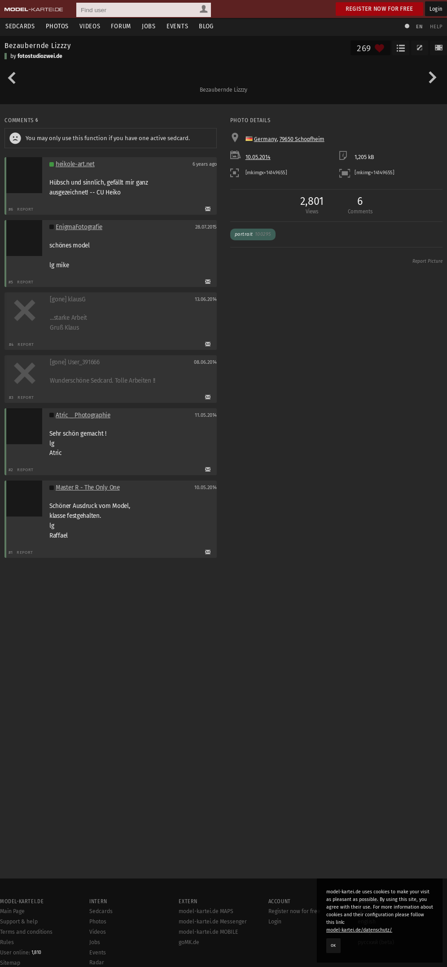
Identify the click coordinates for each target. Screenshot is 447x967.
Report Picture (427, 261)
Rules (7, 942)
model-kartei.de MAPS (206, 911)
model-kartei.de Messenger (213, 921)
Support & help (19, 921)
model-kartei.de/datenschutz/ (359, 930)
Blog (206, 26)
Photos (57, 26)
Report (25, 209)
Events (177, 26)
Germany (265, 139)
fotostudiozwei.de (40, 56)
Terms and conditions (26, 932)
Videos (89, 26)
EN (419, 27)
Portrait (253, 234)
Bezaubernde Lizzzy (37, 45)
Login (436, 8)
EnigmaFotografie (79, 227)
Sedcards (20, 26)
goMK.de (189, 942)
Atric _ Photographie (83, 415)
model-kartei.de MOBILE (208, 932)
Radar (96, 962)
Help (436, 27)
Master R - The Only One (88, 487)
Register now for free (379, 8)
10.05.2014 (258, 157)
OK (333, 945)
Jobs (149, 26)
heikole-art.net (75, 164)
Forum (121, 26)
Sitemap (10, 963)
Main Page (12, 911)
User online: (20, 952)
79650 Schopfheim (302, 139)
